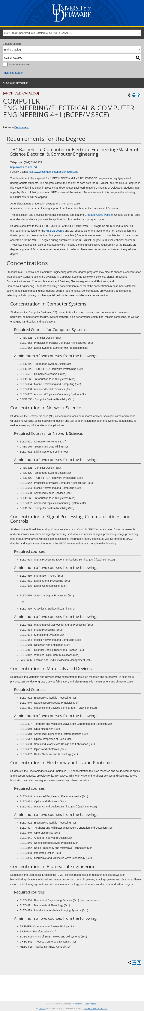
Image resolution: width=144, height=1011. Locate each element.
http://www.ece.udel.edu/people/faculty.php (53, 171)
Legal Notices (90, 1004)
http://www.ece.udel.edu (24, 167)
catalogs (42, 1008)
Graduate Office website (99, 214)
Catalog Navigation (17, 82)
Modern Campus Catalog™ (96, 1008)
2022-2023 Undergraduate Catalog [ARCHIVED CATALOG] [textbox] (38, 32)
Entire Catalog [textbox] (12, 49)
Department (21, 127)
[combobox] (72, 33)
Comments (77, 1004)
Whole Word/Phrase (18, 64)
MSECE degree (55, 230)
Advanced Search (13, 72)
